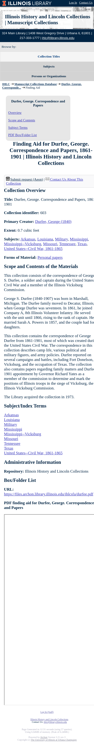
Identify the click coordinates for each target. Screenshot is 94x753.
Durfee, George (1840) (53, 221)
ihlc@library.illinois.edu (58, 38)
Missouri (50, 244)
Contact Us (85, 2)
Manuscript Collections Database (35, 84)
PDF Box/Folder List (22, 135)
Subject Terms (18, 127)
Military (61, 239)
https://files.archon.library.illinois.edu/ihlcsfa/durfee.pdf (48, 494)
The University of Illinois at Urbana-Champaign (54, 740)
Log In (73, 2)
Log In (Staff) (46, 712)
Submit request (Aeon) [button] (24, 179)
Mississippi (79, 239)
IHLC (6, 84)
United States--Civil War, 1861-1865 (33, 248)
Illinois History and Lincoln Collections (47, 16)
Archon (43, 737)
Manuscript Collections (32, 22)
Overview (15, 113)
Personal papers (50, 257)
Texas (82, 244)
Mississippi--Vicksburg (22, 244)
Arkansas (27, 239)
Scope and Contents (21, 120)
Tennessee (67, 244)
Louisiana (45, 239)
